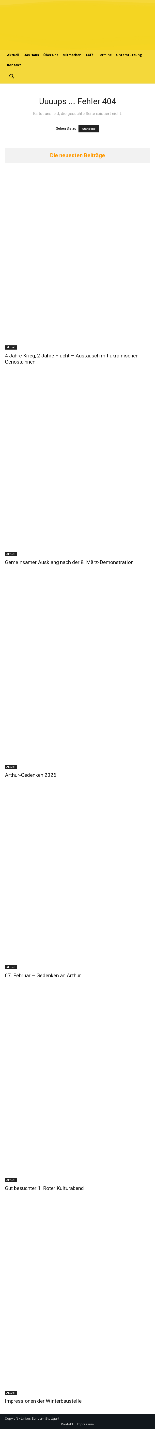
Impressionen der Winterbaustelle (43, 1401)
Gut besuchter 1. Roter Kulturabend (44, 1188)
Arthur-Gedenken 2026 (30, 775)
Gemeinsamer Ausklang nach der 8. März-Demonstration (69, 562)
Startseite (88, 128)
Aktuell (10, 347)
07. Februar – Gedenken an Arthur (43, 975)
